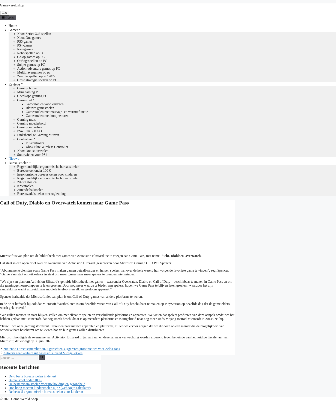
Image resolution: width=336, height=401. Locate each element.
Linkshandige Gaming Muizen (38, 135)
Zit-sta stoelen (27, 182)
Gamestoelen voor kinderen (45, 104)
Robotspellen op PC (31, 53)
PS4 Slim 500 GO (29, 131)
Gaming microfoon (30, 127)
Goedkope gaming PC (32, 96)
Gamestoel (26, 100)
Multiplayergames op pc (33, 72)
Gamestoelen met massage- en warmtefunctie (57, 112)
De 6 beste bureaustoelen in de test (32, 376)
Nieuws (14, 158)
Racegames (25, 49)
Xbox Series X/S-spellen (34, 34)
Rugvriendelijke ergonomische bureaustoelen (48, 166)
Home (13, 25)
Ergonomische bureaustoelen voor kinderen (47, 174)
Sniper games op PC (31, 64)
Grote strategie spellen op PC (37, 80)
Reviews (16, 84)
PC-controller (35, 143)
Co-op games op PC (31, 57)
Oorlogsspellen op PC (32, 61)
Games (15, 30)
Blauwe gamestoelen (40, 108)
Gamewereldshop (12, 5)
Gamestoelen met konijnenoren (47, 115)
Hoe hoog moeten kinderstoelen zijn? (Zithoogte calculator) (50, 388)
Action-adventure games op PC (38, 68)
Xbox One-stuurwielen (32, 151)
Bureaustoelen (20, 163)
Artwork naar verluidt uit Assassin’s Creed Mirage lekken (42, 353)
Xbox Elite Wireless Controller (47, 147)
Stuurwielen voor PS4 (32, 154)
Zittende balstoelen (30, 190)
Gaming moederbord (31, 123)
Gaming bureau (27, 88)
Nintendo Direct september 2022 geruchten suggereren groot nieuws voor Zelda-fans (61, 349)
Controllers (26, 139)
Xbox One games (29, 37)
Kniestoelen (25, 186)
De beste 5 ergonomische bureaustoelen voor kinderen (46, 391)
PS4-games (25, 45)
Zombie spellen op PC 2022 (36, 76)
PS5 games (24, 41)
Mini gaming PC (28, 92)
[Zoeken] (42, 357)
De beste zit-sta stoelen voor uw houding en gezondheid (47, 384)
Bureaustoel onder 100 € (34, 170)
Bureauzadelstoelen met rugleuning (41, 193)
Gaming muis (26, 119)
